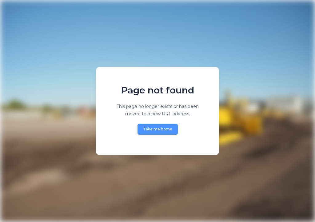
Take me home (157, 129)
